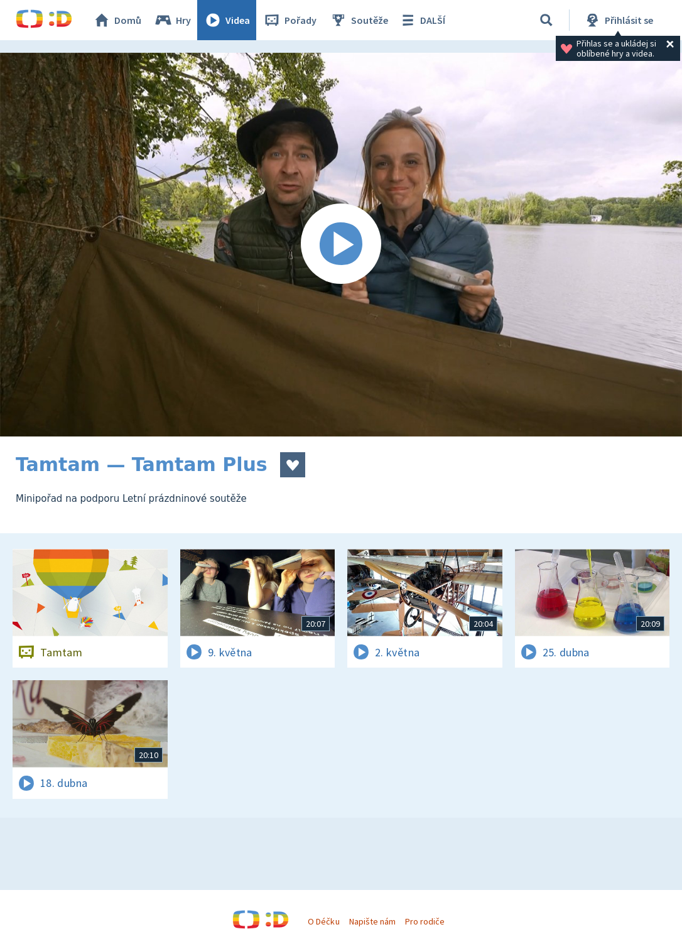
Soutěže (358, 20)
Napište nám (372, 921)
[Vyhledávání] (546, 20)
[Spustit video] (341, 245)
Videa (226, 20)
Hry (172, 20)
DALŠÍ (421, 20)
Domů (116, 20)
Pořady (290, 20)
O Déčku (323, 921)
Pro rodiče (425, 921)
